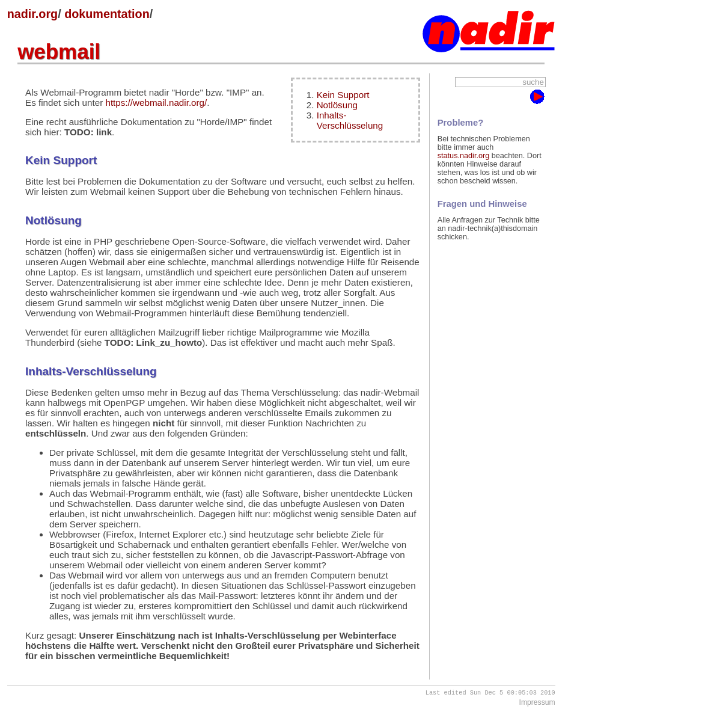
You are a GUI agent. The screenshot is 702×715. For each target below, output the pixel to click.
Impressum (537, 703)
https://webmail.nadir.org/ (156, 102)
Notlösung (337, 105)
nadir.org (32, 13)
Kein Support (343, 95)
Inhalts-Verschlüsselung (350, 120)
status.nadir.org (464, 156)
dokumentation (107, 13)
